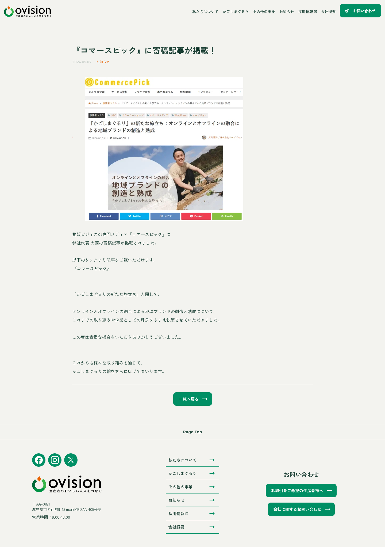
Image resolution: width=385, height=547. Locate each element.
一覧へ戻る (189, 399)
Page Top (192, 432)
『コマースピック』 (91, 268)
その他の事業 (264, 11)
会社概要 (328, 11)
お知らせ (286, 11)
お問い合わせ (364, 10)
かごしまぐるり (235, 11)
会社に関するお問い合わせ (297, 509)
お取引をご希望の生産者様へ (297, 490)
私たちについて (205, 11)
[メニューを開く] (122, 11)
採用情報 (307, 11)
